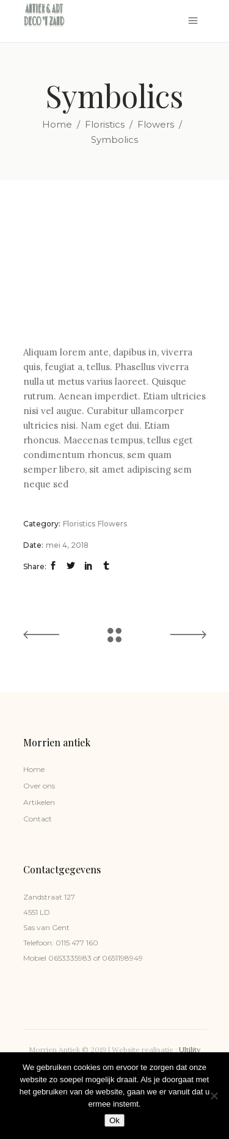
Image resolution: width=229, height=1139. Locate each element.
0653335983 (69, 958)
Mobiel (34, 958)
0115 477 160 (77, 942)
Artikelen (39, 802)
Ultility (189, 1049)
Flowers (155, 124)
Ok (114, 1120)
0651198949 (121, 958)
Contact (37, 818)
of (96, 958)
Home (57, 124)
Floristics (105, 124)
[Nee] (214, 1096)
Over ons (39, 785)
